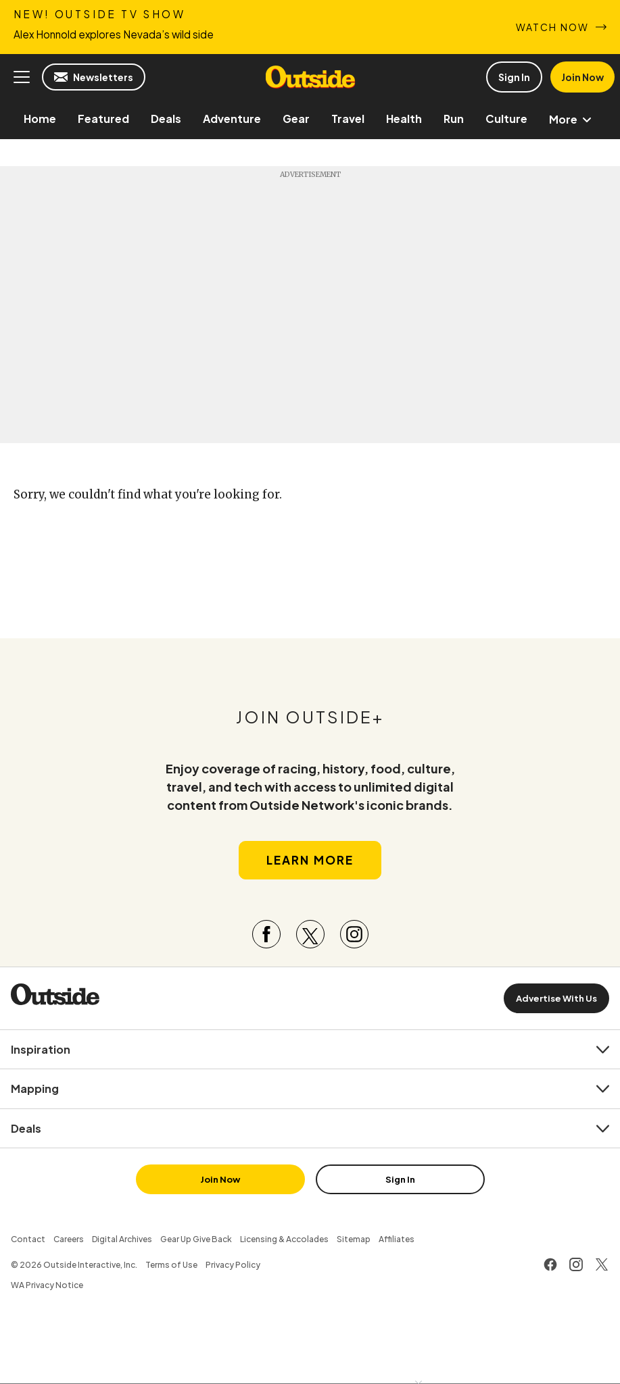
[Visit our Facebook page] (266, 934)
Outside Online (310, 77)
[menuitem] (40, 118)
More (572, 119)
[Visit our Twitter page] (310, 934)
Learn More (310, 859)
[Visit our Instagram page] (354, 934)
